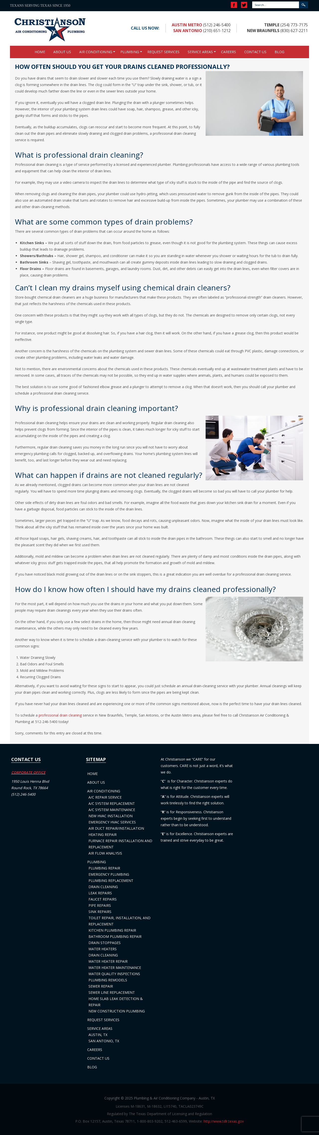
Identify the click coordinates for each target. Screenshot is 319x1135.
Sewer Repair (100, 986)
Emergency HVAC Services (112, 822)
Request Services (163, 51)
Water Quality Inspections (114, 973)
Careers (228, 51)
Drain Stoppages (104, 942)
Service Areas (200, 51)
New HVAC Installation (110, 816)
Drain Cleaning (103, 886)
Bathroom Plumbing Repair (115, 936)
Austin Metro (187, 25)
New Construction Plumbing (116, 1011)
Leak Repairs (100, 893)
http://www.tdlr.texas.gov (224, 1121)
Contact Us (255, 51)
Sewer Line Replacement (111, 992)
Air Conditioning (95, 51)
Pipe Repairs (99, 905)
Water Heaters (102, 949)
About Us (62, 51)
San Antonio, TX (103, 1041)
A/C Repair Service (105, 797)
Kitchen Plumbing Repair (112, 930)
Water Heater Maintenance (114, 967)
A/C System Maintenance (111, 809)
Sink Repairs (99, 911)
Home (40, 51)
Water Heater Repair (108, 961)
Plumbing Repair (104, 868)
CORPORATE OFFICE (28, 772)
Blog (279, 51)
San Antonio (187, 30)
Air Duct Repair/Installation (116, 828)
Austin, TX (97, 1034)
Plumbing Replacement (110, 880)
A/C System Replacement (111, 803)
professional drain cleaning (60, 715)
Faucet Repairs (102, 899)
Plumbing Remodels (107, 980)
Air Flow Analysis (105, 853)
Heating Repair (102, 834)
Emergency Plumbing (108, 874)
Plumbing (129, 51)
